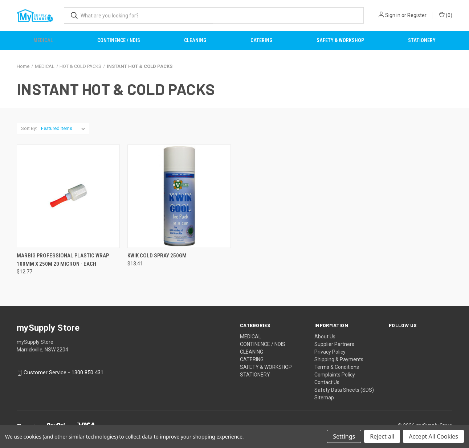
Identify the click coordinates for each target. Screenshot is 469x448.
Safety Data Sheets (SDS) (344, 390)
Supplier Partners (334, 344)
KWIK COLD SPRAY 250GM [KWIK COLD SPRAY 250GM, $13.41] (157, 255)
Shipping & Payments (338, 359)
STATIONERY (422, 40)
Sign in (392, 15)
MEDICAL (43, 40)
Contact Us (326, 382)
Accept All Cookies (433, 436)
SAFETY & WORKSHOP (340, 40)
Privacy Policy (330, 352)
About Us (324, 336)
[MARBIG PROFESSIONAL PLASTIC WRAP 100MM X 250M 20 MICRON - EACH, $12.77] (68, 196)
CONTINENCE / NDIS (118, 40)
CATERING (261, 40)
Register (417, 15)
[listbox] (64, 128)
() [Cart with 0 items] (445, 15)
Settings (344, 436)
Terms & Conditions (336, 367)
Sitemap (324, 397)
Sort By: (29, 128)
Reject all (382, 436)
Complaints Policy (334, 375)
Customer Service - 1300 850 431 (63, 373)
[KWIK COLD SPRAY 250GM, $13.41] (179, 196)
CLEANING (195, 40)
